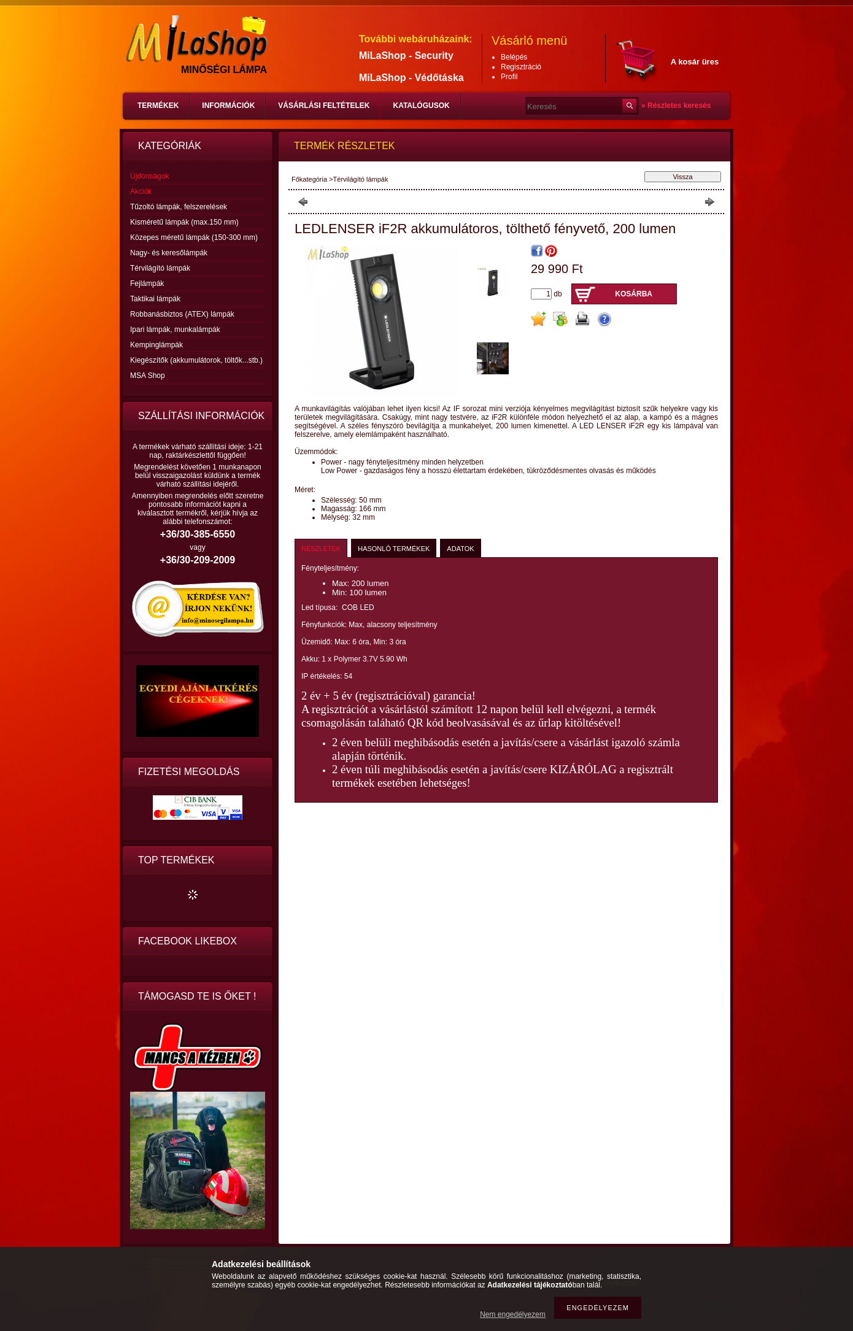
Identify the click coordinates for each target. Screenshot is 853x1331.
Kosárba (633, 294)
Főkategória (309, 179)
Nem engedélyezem (513, 1314)
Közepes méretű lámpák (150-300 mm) (194, 237)
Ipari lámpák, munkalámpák (175, 329)
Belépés (514, 57)
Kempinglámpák (156, 345)
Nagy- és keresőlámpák (168, 253)
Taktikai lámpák (155, 299)
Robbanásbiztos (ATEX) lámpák (182, 314)
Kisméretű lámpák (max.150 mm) (184, 222)
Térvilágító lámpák (160, 268)
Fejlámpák (147, 283)
